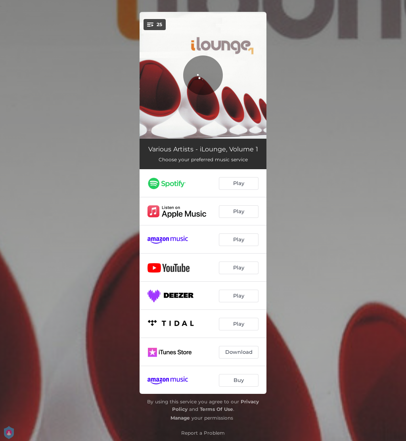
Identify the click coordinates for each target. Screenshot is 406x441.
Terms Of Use (216, 409)
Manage (180, 418)
